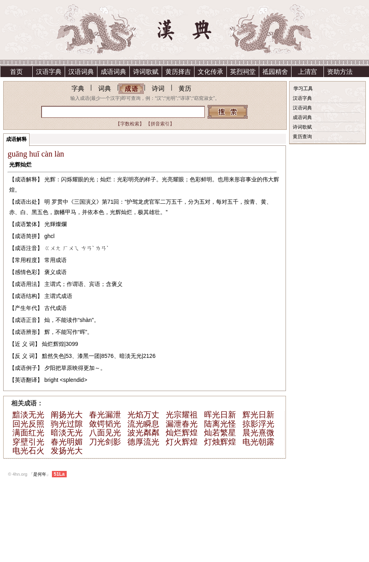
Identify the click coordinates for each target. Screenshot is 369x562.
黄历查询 (302, 136)
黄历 (185, 88)
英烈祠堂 (243, 71)
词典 (104, 88)
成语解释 (16, 139)
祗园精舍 (275, 71)
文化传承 (210, 71)
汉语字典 (49, 71)
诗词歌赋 (146, 71)
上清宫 (307, 71)
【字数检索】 (129, 124)
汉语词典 (81, 71)
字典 (77, 88)
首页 (16, 71)
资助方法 (340, 71)
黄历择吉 (178, 71)
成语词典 (113, 71)
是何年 (39, 474)
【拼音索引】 (160, 124)
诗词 (158, 88)
